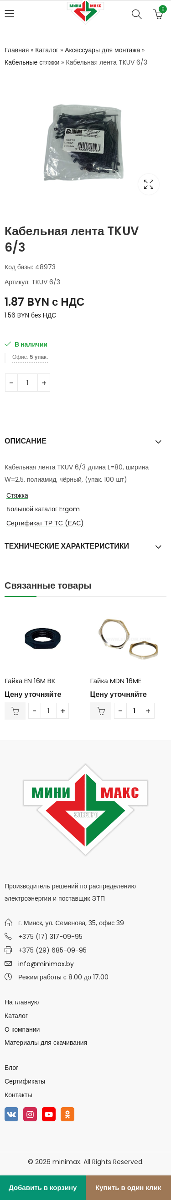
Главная (17, 50)
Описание (26, 441)
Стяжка (17, 495)
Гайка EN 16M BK (30, 681)
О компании (22, 1029)
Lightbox (148, 184)
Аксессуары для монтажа (102, 50)
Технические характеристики (67, 546)
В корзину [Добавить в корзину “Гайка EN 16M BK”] (15, 711)
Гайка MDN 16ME (115, 681)
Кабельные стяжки (32, 62)
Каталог (46, 50)
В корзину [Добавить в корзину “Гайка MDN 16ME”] (100, 711)
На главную (22, 1002)
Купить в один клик (128, 1187)
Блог (11, 1067)
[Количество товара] (27, 382)
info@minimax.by (46, 963)
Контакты (18, 1094)
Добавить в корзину (43, 1187)
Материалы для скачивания (46, 1042)
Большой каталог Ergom (43, 509)
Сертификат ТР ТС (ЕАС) (45, 523)
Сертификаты (25, 1081)
